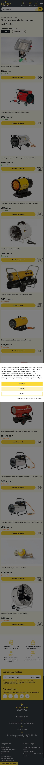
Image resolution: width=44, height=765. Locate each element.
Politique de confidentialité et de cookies (30, 398)
